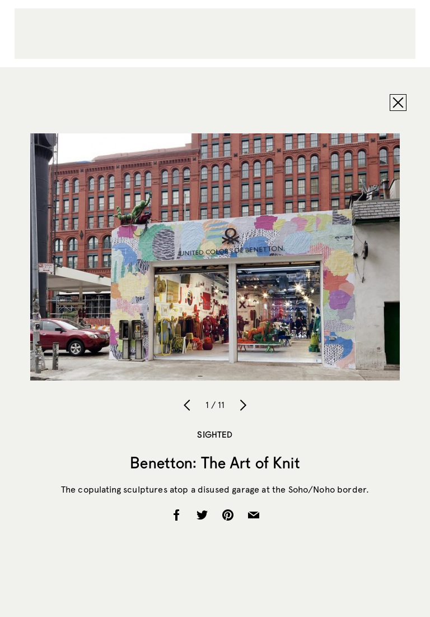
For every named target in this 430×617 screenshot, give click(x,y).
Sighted (214, 434)
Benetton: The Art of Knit (215, 462)
